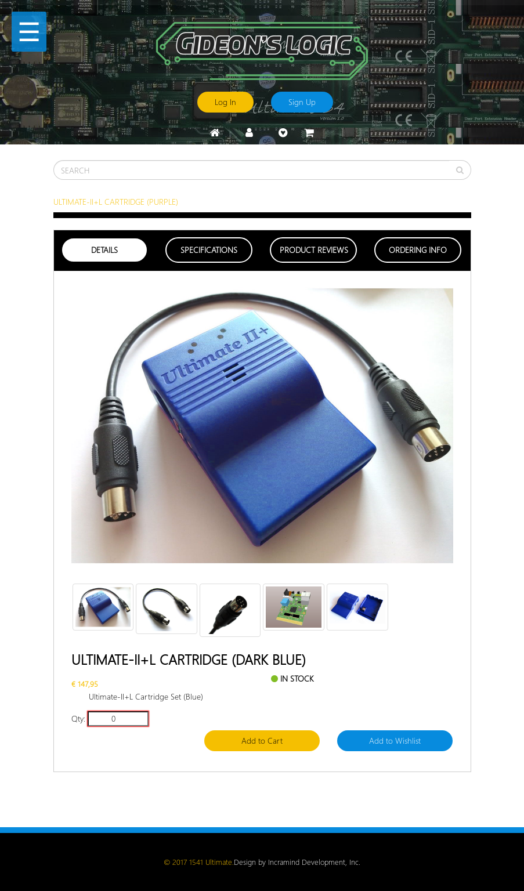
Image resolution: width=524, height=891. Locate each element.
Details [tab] (104, 249)
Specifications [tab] (208, 249)
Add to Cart (262, 740)
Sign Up (302, 101)
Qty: (78, 718)
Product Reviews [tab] (314, 249)
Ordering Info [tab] (418, 249)
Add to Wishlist (395, 740)
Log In (225, 101)
